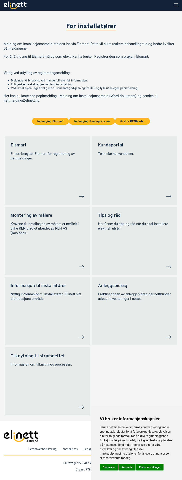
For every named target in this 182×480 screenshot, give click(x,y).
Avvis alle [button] (127, 467)
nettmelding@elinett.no (22, 100)
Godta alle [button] (109, 467)
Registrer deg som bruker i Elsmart (121, 56)
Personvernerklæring (42, 449)
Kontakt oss (70, 449)
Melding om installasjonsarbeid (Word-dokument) (98, 95)
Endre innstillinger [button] (150, 467)
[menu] (176, 5)
